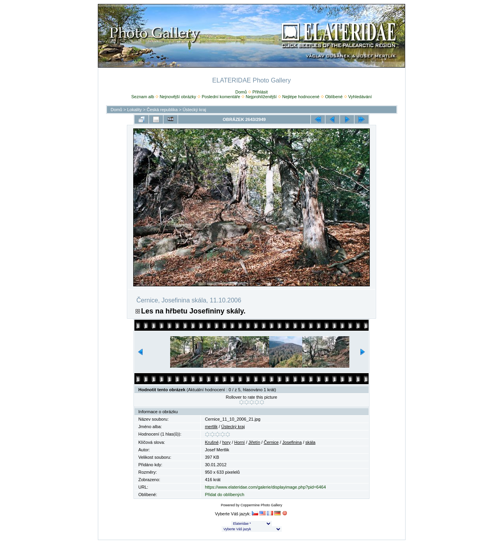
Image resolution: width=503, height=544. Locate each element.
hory (226, 442)
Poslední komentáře (221, 96)
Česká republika (162, 109)
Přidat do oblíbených (224, 494)
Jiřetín (254, 442)
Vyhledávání (360, 96)
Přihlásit (260, 92)
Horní (239, 442)
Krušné (211, 442)
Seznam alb (142, 96)
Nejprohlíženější (261, 96)
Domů (241, 92)
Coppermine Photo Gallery (261, 505)
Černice (271, 442)
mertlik (211, 426)
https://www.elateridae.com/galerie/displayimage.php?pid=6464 (265, 487)
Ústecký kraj (194, 109)
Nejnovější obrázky (178, 96)
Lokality (134, 109)
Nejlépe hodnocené (300, 96)
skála (310, 442)
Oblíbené (334, 96)
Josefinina (292, 442)
